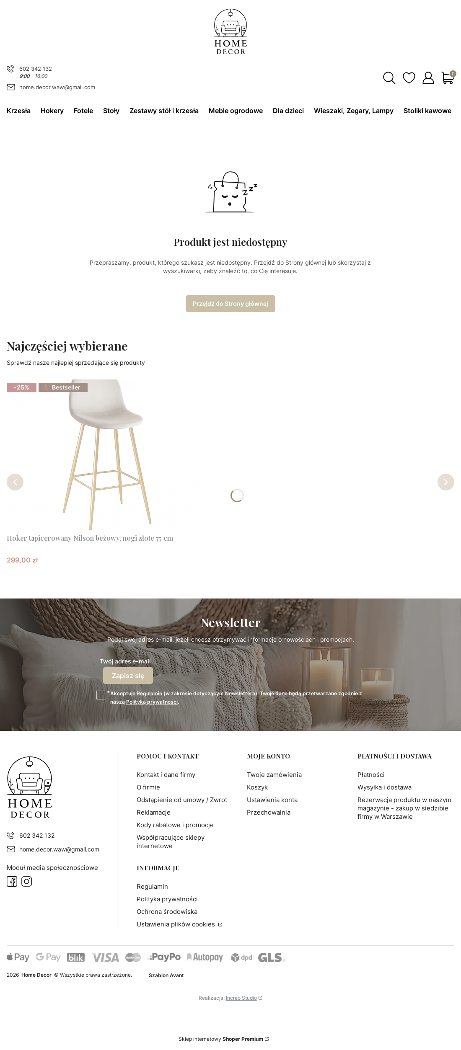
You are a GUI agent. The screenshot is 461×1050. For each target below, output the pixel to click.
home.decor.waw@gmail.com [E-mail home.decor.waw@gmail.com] (57, 87)
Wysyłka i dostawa (384, 787)
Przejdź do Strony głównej (230, 303)
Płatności (371, 775)
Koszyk (257, 787)
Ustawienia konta (272, 800)
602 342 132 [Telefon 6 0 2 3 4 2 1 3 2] (35, 68)
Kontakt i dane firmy (166, 775)
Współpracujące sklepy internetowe (171, 841)
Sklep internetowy (221, 1039)
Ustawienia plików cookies (177, 924)
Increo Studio (241, 998)
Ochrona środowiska (167, 912)
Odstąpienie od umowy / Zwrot (182, 800)
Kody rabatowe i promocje (175, 825)
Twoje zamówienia (274, 775)
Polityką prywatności (152, 702)
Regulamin (149, 693)
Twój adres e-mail (125, 661)
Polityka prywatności (167, 899)
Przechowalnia (268, 812)
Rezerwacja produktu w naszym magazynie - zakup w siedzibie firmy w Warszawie (404, 808)
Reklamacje (154, 812)
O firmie (148, 787)
